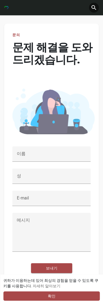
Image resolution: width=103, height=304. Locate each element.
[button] (94, 8)
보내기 (51, 268)
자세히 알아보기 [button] (46, 286)
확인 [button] (51, 296)
